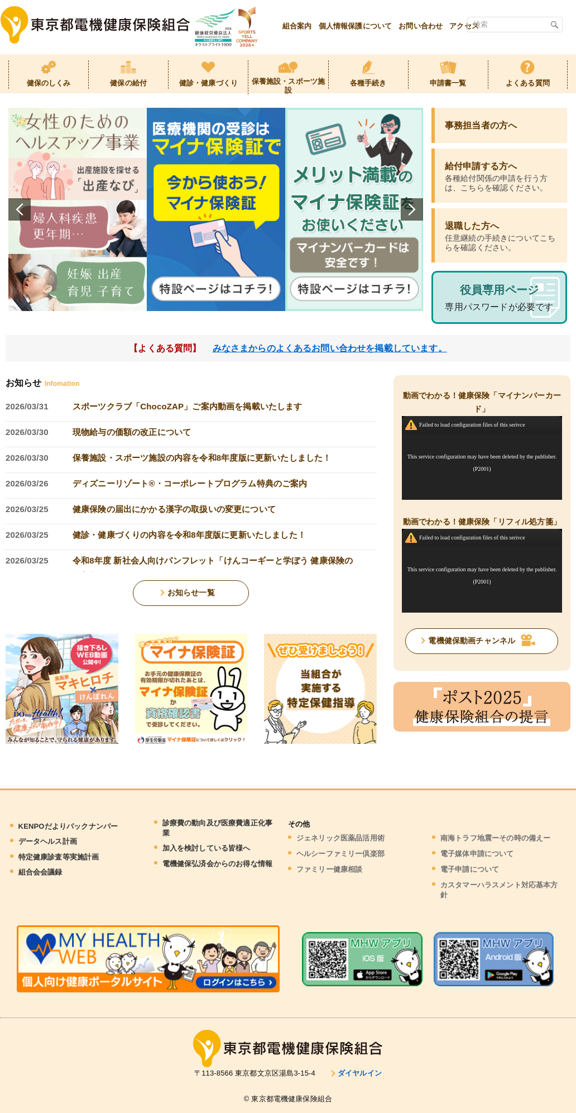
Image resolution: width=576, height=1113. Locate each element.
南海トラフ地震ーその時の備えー (495, 838)
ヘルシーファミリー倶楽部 (340, 853)
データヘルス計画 (47, 841)
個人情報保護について (355, 26)
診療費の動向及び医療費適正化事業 (217, 828)
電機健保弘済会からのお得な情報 (217, 863)
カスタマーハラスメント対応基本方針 (499, 890)
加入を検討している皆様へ (206, 848)
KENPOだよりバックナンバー (68, 826)
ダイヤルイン (360, 1073)
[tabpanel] (77, 209)
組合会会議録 (40, 872)
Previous (19, 209)
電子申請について (469, 869)
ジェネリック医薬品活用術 (340, 838)
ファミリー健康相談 (329, 869)
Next (412, 209)
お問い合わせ (421, 26)
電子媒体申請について (477, 853)
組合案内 (297, 26)
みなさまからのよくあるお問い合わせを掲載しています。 (330, 348)
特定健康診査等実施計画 (58, 857)
